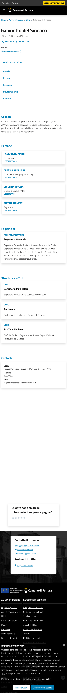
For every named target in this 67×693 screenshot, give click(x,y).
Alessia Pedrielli (14, 170)
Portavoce (9, 309)
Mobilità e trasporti (31, 638)
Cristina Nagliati (15, 186)
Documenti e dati (9, 638)
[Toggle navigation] (4, 10)
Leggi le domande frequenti (26, 545)
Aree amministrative (10, 612)
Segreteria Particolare (16, 289)
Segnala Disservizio (23, 565)
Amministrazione (16, 19)
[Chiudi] (64, 644)
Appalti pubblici (30, 625)
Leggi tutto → (10, 161)
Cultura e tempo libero (33, 612)
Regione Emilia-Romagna (10, 3)
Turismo (27, 633)
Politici (4, 625)
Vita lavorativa (29, 616)
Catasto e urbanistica (32, 629)
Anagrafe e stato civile (33, 607)
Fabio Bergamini (14, 153)
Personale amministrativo (8, 631)
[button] (33, 62)
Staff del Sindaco (13, 329)
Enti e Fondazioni (9, 620)
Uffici (28, 19)
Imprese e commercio (33, 620)
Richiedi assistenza (23, 549)
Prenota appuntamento (25, 553)
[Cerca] (63, 10)
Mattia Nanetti (13, 203)
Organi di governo (9, 607)
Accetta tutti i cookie (42, 688)
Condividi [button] (8, 41)
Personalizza (21, 688)
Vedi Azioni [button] (22, 41)
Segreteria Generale (15, 239)
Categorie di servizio (34, 600)
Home (3, 19)
